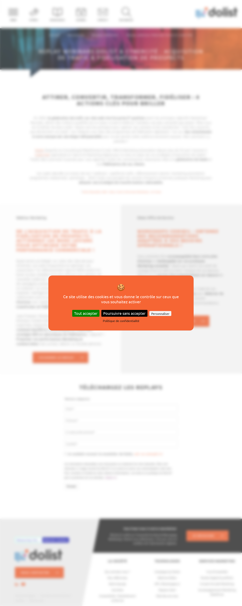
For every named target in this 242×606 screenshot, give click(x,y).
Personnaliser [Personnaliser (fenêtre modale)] (160, 313)
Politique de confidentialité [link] (121, 321)
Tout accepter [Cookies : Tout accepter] (86, 313)
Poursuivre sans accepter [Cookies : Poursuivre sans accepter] (124, 313)
